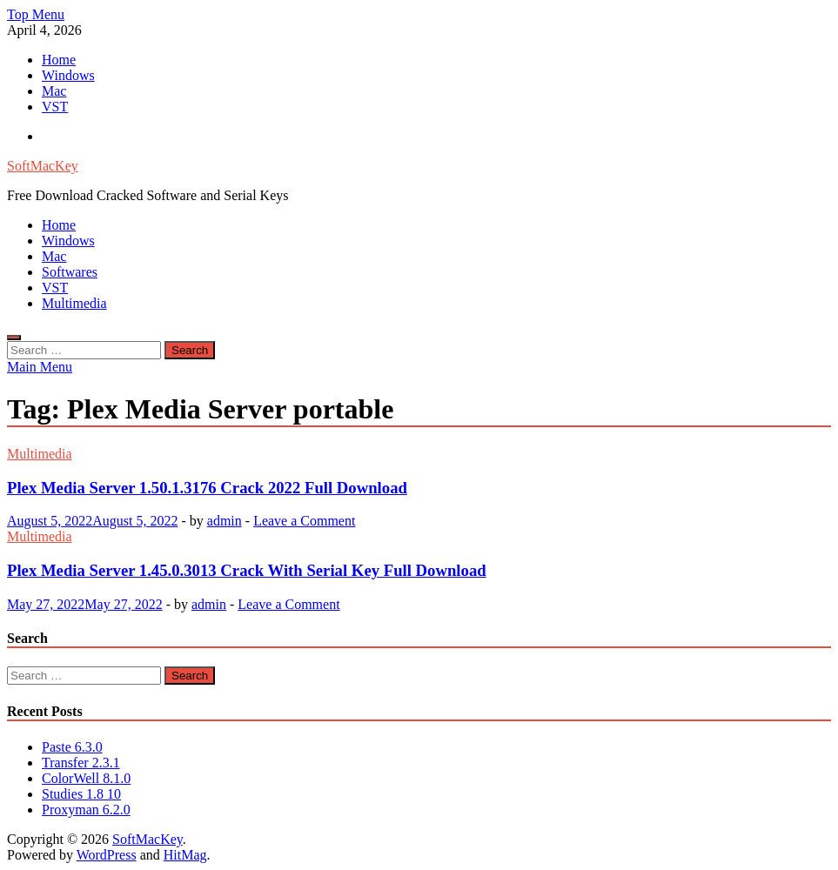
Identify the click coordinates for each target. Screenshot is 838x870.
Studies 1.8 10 (81, 793)
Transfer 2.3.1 (81, 762)
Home (59, 59)
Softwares (69, 271)
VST (55, 106)
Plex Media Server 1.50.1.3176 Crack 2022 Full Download (207, 487)
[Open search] (14, 337)
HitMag (185, 854)
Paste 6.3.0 (72, 747)
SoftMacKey (42, 165)
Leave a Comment (304, 520)
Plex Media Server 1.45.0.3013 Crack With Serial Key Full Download (246, 570)
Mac (54, 91)
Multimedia (74, 303)
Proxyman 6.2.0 (86, 809)
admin (224, 520)
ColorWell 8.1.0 (86, 778)
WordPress (107, 854)
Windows (68, 75)
